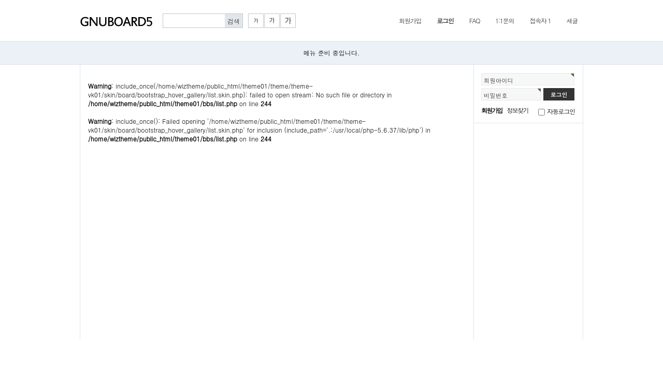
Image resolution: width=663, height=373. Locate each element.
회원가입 (410, 20)
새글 (572, 20)
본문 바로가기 (0, 0)
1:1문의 (504, 20)
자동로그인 (561, 111)
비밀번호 (496, 95)
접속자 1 (540, 20)
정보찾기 (517, 110)
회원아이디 (498, 80)
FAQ (474, 20)
